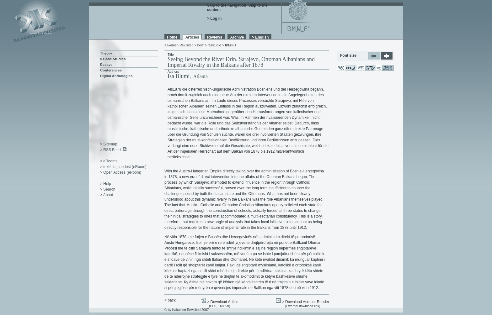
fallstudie (214, 45)
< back (170, 300)
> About (106, 195)
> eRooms (108, 161)
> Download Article (222, 302)
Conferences (111, 70)
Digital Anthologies (116, 76)
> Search (107, 189)
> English (260, 37)
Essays (106, 64)
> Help (105, 183)
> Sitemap (108, 144)
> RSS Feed (110, 150)
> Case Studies (113, 59)
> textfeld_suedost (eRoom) (123, 167)
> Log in (214, 18)
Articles (192, 37)
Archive (237, 37)
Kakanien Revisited (178, 45)
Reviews (214, 37)
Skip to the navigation (226, 5)
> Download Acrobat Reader (305, 302)
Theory (106, 53)
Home (172, 37)
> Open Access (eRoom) (120, 172)
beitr (200, 45)
